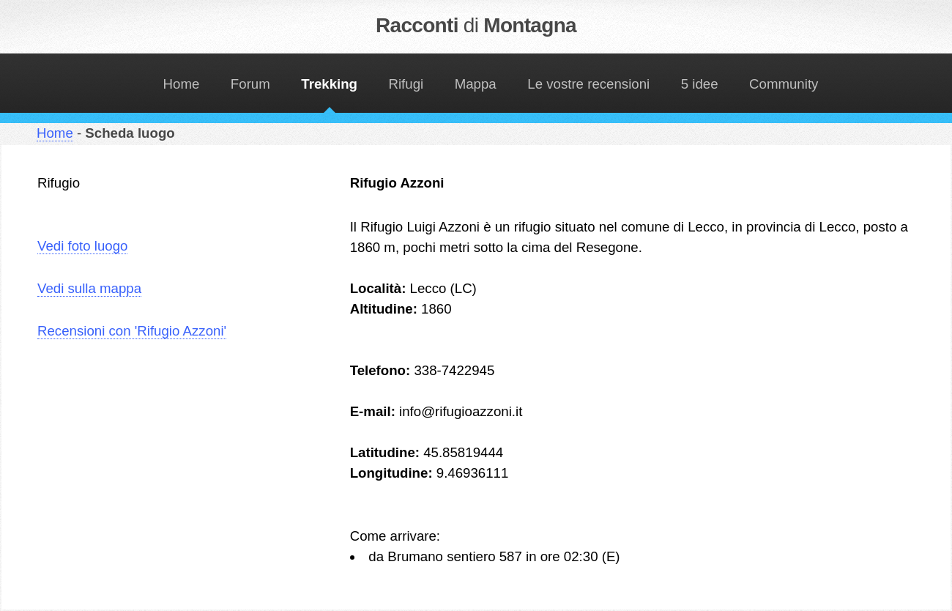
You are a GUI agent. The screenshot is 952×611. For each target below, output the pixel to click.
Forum (250, 84)
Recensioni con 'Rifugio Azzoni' (131, 330)
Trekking (329, 84)
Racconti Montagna (476, 25)
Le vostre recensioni (588, 84)
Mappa (476, 84)
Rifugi (406, 84)
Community (783, 84)
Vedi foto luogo (82, 245)
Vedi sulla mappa (89, 288)
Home (181, 84)
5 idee (699, 84)
